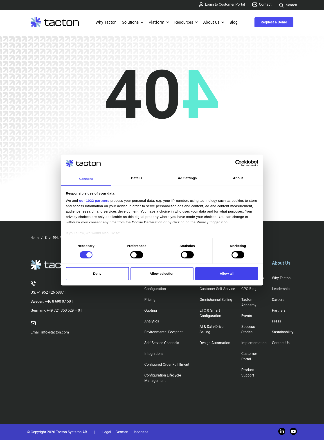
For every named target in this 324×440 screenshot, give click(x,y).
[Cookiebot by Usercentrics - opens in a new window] (238, 163)
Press (276, 321)
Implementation (253, 343)
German (122, 432)
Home (35, 237)
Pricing (150, 299)
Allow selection (162, 273)
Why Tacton (105, 22)
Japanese (140, 432)
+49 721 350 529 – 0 (63, 310)
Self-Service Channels (161, 343)
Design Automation (215, 343)
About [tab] (238, 178)
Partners (279, 310)
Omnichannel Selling (216, 299)
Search (288, 5)
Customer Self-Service (217, 289)
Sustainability (282, 332)
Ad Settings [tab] (187, 178)
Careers (278, 299)
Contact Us (281, 343)
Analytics (151, 321)
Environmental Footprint (163, 332)
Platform (159, 22)
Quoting (150, 310)
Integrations (154, 354)
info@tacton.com (55, 332)
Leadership (281, 289)
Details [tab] (136, 178)
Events (246, 316)
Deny (97, 273)
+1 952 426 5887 (50, 292)
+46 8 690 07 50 (58, 301)
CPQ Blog (248, 289)
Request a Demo (274, 22)
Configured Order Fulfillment (166, 364)
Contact (262, 4)
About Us (213, 22)
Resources (186, 22)
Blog (234, 22)
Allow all (227, 273)
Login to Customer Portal (222, 4)
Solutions (132, 22)
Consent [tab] (86, 179)
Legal (106, 432)
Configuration (155, 289)
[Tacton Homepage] (55, 22)
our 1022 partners (94, 200)
